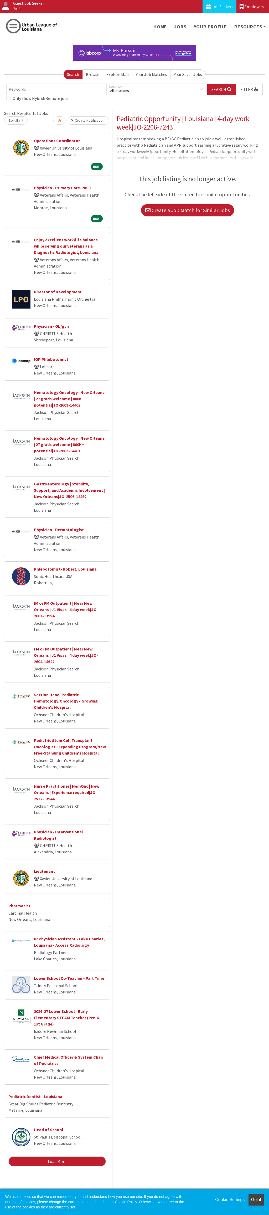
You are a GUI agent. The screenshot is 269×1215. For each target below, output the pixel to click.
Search (73, 74)
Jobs (180, 27)
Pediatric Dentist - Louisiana (35, 1096)
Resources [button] (248, 27)
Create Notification (88, 120)
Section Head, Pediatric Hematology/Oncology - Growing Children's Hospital (66, 701)
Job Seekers (219, 6)
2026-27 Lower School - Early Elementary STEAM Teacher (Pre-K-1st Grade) (67, 1018)
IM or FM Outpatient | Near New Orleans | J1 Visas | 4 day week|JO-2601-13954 (66, 609)
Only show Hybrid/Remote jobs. (41, 98)
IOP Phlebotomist (51, 359)
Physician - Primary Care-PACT (62, 187)
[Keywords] (56, 89)
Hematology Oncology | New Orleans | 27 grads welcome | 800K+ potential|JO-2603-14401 (69, 444)
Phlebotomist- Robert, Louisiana (65, 569)
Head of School (48, 1129)
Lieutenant (44, 871)
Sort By (14, 120)
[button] (249, 89)
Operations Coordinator (57, 140)
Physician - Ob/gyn (51, 326)
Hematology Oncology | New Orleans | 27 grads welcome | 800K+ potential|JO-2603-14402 (69, 399)
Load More (57, 1161)
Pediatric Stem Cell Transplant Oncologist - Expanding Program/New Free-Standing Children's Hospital (70, 747)
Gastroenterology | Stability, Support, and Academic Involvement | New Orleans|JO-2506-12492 (69, 490)
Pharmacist (19, 905)
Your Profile (210, 27)
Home (160, 27)
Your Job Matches (151, 74)
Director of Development (58, 291)
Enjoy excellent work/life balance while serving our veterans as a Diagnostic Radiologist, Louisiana (66, 246)
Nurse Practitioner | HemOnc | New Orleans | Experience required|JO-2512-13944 (66, 792)
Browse (92, 74)
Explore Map (117, 74)
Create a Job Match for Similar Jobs (187, 210)
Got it (256, 1199)
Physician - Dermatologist (59, 529)
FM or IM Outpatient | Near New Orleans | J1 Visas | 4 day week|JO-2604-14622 (66, 655)
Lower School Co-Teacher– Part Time (69, 978)
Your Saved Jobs (188, 74)
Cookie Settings (230, 1199)
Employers (252, 6)
